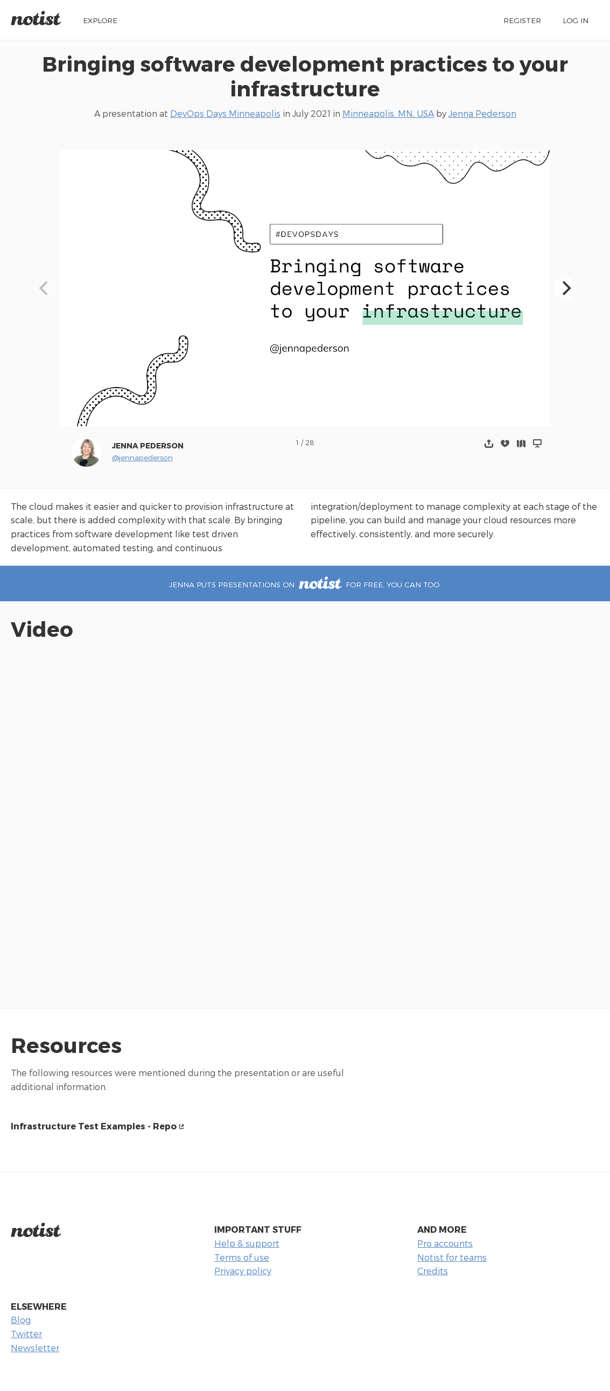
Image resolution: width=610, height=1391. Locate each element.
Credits (432, 1271)
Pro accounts (445, 1243)
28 (309, 442)
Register (522, 20)
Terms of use (241, 1257)
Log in (575, 20)
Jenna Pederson (482, 113)
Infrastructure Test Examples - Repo (94, 1126)
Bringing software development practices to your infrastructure (305, 76)
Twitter (26, 1334)
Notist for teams (452, 1257)
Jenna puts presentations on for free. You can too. (304, 584)
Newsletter (35, 1348)
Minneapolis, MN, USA (388, 113)
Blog (21, 1320)
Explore (100, 20)
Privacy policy (242, 1271)
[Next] (565, 288)
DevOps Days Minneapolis (225, 113)
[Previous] (45, 288)
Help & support (246, 1243)
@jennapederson (142, 457)
